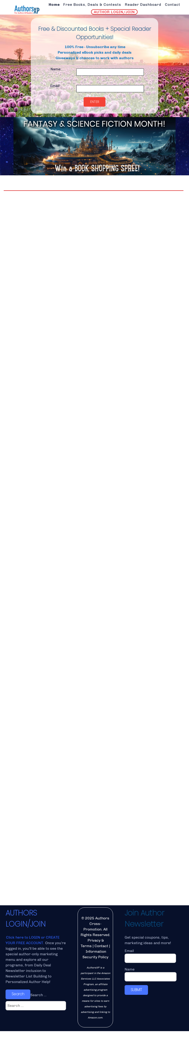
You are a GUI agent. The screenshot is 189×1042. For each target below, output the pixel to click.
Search (18, 1005)
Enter (94, 101)
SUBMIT (136, 1000)
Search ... (38, 1006)
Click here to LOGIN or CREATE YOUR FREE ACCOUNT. (33, 951)
